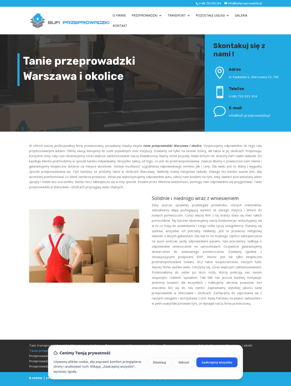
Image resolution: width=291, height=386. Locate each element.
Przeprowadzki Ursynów (47, 361)
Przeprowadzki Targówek (162, 356)
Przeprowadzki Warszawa (201, 351)
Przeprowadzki (144, 15)
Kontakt (120, 26)
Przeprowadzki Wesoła (121, 356)
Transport (176, 15)
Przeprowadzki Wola (82, 356)
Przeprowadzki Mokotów (211, 361)
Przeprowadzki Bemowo (205, 356)
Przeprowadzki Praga (45, 356)
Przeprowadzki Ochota (128, 361)
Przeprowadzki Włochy (88, 361)
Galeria (241, 15)
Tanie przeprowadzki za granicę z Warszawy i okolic (136, 351)
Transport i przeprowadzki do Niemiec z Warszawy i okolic (208, 345)
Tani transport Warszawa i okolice (131, 345)
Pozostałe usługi (210, 15)
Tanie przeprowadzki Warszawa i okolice (60, 351)
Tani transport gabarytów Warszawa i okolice (64, 345)
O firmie (119, 15)
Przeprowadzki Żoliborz (169, 361)
